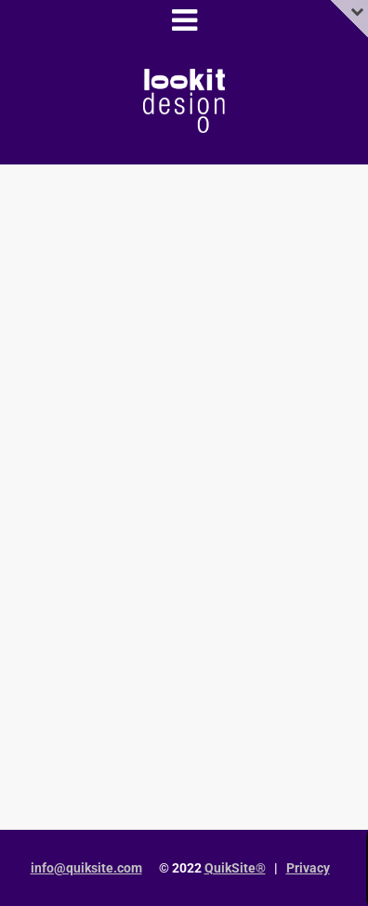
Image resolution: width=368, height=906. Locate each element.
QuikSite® (235, 867)
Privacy (308, 867)
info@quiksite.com (86, 867)
